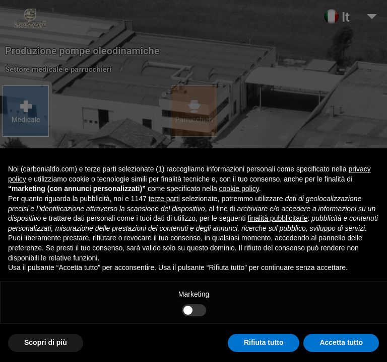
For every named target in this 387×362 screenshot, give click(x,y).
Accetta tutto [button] (341, 342)
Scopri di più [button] (45, 342)
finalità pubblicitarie (277, 218)
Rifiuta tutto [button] (264, 342)
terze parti (164, 199)
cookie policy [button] (239, 189)
